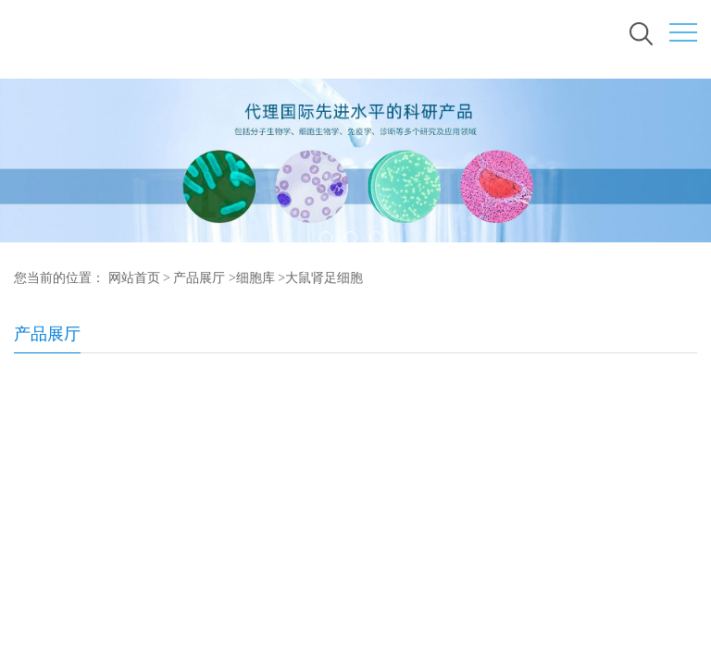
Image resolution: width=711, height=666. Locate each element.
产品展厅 (199, 278)
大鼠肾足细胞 (324, 278)
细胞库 (255, 278)
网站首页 (134, 278)
